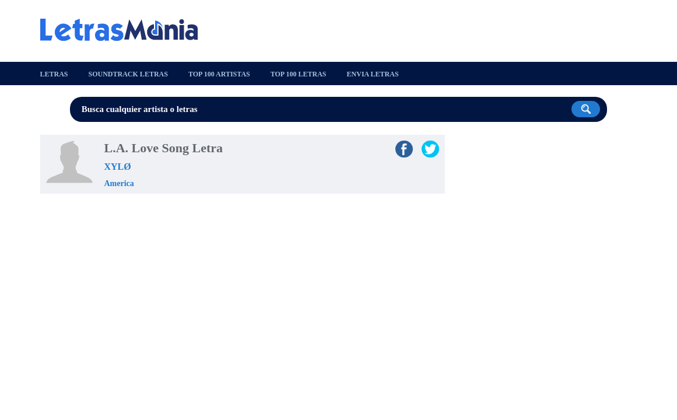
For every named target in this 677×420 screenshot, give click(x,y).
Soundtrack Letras (128, 74)
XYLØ (117, 167)
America (119, 183)
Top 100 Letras (299, 74)
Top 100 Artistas (219, 74)
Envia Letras (373, 74)
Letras (54, 74)
